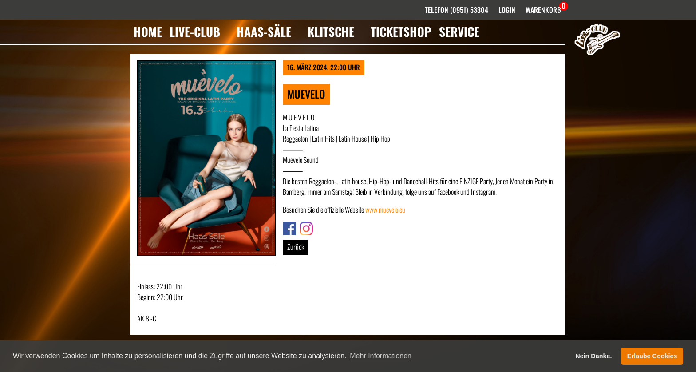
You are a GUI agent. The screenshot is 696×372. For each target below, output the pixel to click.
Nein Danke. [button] (593, 356)
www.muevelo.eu (385, 209)
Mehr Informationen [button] (380, 356)
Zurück (295, 246)
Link (288, 227)
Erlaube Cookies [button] (652, 356)
